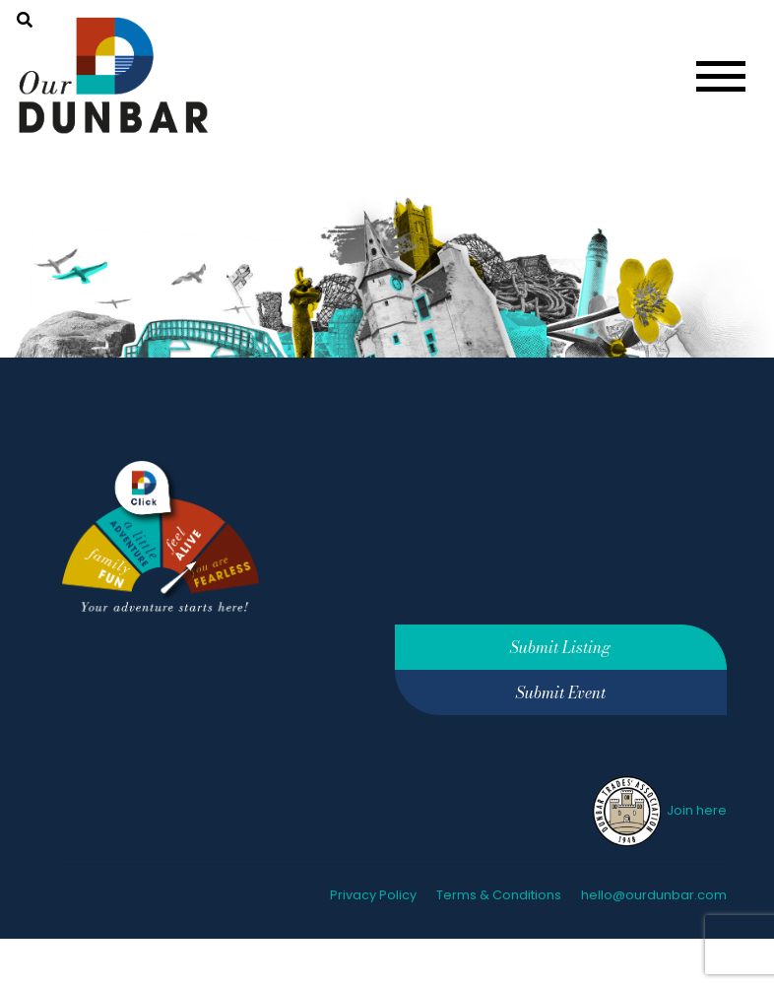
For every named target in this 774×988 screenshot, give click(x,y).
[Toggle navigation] (720, 76)
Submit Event (561, 692)
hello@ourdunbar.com (654, 895)
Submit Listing (560, 647)
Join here (658, 810)
